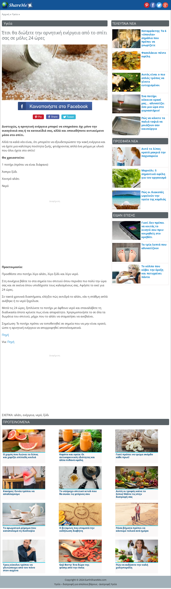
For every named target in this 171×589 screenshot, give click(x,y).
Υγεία (15, 14)
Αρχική (5, 14)
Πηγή (5, 335)
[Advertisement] (55, 226)
